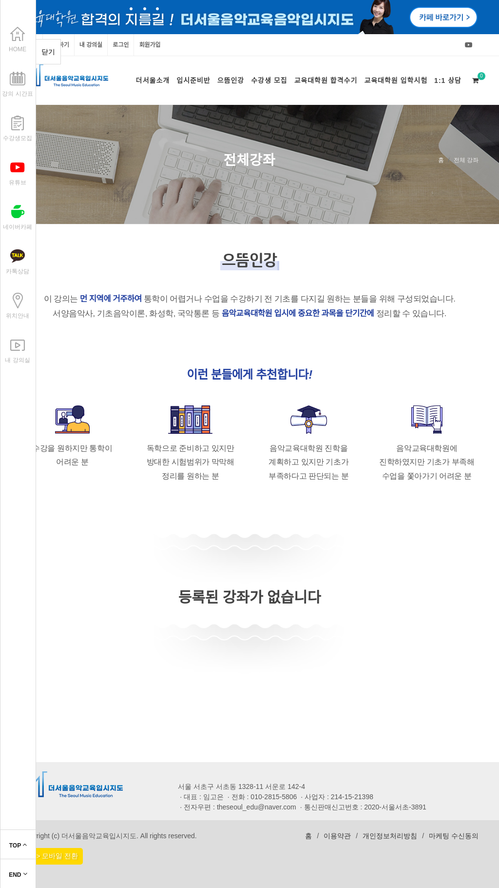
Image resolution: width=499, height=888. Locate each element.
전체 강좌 (466, 160)
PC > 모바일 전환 (51, 856)
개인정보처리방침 (390, 836)
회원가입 (149, 44)
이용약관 (337, 836)
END (18, 874)
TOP (18, 845)
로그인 (121, 44)
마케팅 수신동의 (454, 836)
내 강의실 (91, 44)
